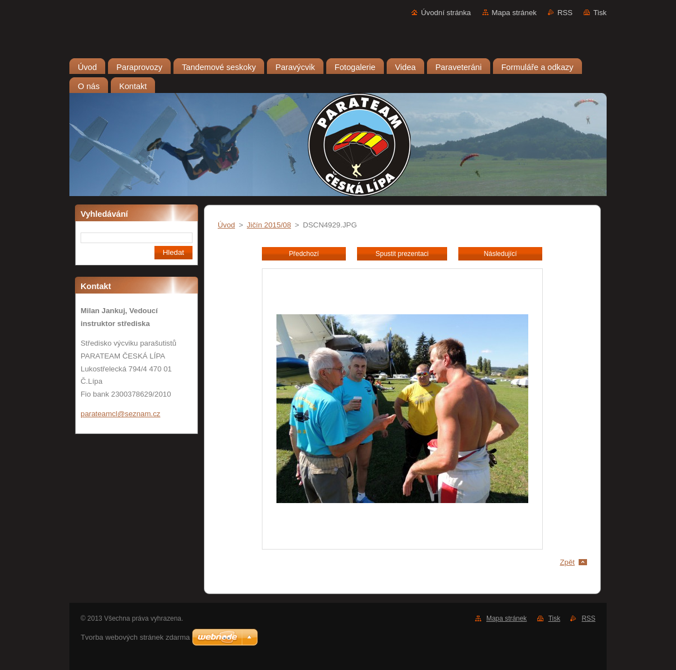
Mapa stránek (514, 12)
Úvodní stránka (446, 12)
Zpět (567, 562)
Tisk (600, 12)
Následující (500, 254)
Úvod (226, 225)
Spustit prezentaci (402, 254)
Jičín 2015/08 (269, 225)
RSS (564, 12)
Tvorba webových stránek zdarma (135, 637)
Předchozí (304, 254)
